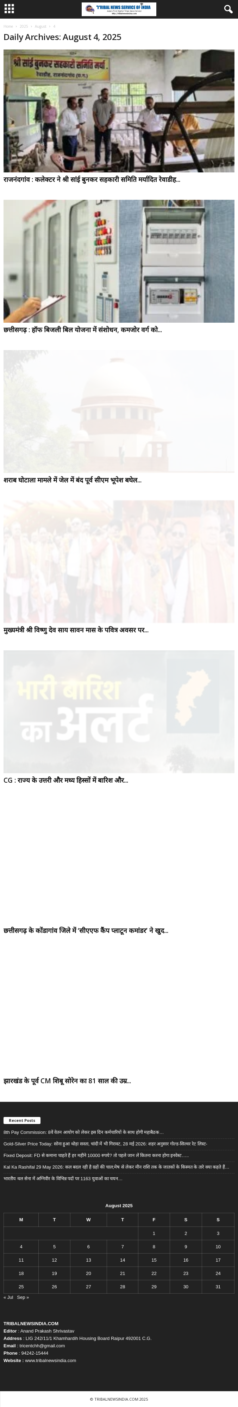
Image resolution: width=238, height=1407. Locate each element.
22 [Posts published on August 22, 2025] (153, 1273)
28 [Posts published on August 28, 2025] (122, 1286)
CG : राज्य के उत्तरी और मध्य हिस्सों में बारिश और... (66, 780)
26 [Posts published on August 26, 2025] (54, 1286)
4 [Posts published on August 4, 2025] (21, 1246)
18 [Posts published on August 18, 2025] (21, 1273)
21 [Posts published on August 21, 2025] (122, 1273)
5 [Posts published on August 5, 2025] (54, 1246)
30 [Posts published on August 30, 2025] (185, 1286)
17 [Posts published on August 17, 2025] (217, 1260)
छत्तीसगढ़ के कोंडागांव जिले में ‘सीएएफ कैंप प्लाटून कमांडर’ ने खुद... (86, 930)
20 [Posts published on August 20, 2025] (88, 1273)
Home (8, 26)
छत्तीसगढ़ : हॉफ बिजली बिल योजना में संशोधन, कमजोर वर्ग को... (83, 329)
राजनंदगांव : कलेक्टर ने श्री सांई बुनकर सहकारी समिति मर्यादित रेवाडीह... (92, 179)
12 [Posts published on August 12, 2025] (54, 1260)
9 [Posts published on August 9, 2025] (185, 1246)
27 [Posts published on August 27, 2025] (88, 1286)
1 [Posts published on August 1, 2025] (154, 1233)
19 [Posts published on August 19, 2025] (54, 1273)
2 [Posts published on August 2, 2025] (185, 1233)
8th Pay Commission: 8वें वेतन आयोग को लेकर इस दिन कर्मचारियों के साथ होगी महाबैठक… (84, 1132)
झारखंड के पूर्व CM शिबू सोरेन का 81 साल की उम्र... (67, 1080)
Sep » (23, 1297)
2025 (24, 26)
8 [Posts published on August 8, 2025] (154, 1246)
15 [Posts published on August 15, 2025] (153, 1260)
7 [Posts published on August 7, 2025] (122, 1246)
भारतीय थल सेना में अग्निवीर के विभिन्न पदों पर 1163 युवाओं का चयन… (63, 1178)
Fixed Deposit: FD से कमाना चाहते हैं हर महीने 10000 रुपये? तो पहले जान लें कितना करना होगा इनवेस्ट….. (96, 1155)
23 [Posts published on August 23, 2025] (185, 1273)
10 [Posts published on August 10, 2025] (217, 1246)
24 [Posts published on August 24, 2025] (217, 1273)
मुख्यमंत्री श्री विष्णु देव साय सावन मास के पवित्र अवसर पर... (76, 630)
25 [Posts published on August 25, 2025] (21, 1286)
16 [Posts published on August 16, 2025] (185, 1260)
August (40, 26)
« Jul (8, 1297)
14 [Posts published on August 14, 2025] (122, 1260)
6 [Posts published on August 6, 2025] (88, 1246)
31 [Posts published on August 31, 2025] (217, 1286)
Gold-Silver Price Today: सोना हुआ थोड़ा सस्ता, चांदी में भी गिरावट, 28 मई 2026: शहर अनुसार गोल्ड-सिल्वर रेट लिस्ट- (106, 1143)
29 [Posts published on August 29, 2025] (153, 1286)
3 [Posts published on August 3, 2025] (218, 1233)
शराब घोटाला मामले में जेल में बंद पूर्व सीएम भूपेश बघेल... (73, 480)
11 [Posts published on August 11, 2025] (21, 1260)
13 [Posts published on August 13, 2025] (88, 1260)
